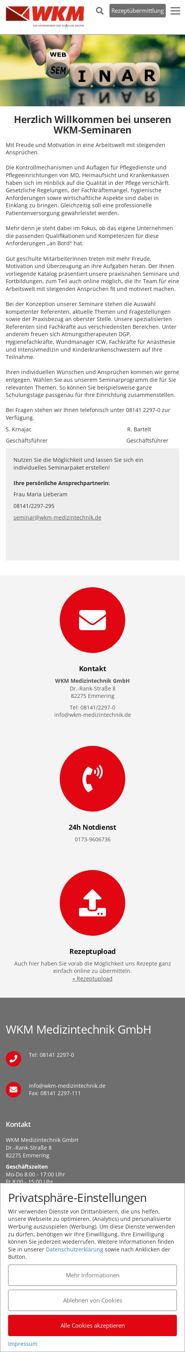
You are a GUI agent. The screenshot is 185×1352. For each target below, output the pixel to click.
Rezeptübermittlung (137, 10)
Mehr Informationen (92, 1275)
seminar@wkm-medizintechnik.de (57, 517)
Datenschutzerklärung (74, 1249)
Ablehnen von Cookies (92, 1300)
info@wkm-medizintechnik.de (67, 1085)
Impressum (22, 1343)
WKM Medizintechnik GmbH (45, 17)
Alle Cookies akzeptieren (93, 1325)
